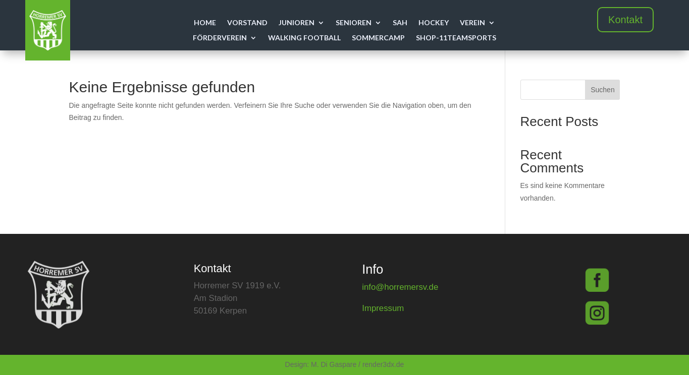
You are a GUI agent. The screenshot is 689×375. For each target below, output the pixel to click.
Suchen (602, 90)
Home (205, 23)
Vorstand (247, 23)
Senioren (354, 23)
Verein (472, 23)
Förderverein (220, 38)
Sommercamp (378, 38)
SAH (400, 23)
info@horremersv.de (400, 287)
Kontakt (625, 19)
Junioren (296, 23)
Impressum (383, 308)
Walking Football (304, 38)
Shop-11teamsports (456, 38)
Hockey (433, 23)
